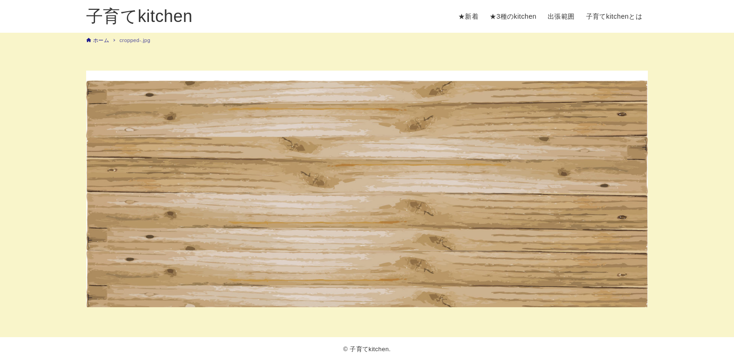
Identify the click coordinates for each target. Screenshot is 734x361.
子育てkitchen (139, 16)
